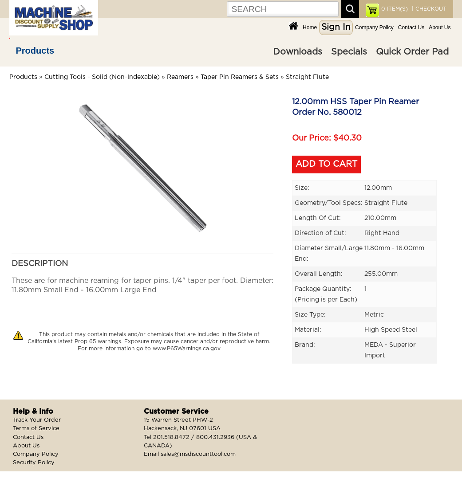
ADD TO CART (326, 164)
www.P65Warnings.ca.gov (187, 348)
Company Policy (374, 27)
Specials (349, 51)
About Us (439, 27)
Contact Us (411, 27)
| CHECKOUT (428, 9)
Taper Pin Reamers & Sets (240, 77)
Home (310, 27)
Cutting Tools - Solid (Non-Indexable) (102, 77)
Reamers (180, 77)
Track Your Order (37, 420)
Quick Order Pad (412, 51)
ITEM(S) (394, 9)
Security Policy (34, 463)
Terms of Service (36, 428)
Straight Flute (307, 77)
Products (35, 50)
